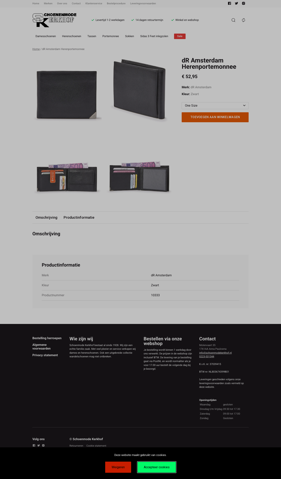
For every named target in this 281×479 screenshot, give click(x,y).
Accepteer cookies (157, 467)
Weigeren (118, 467)
